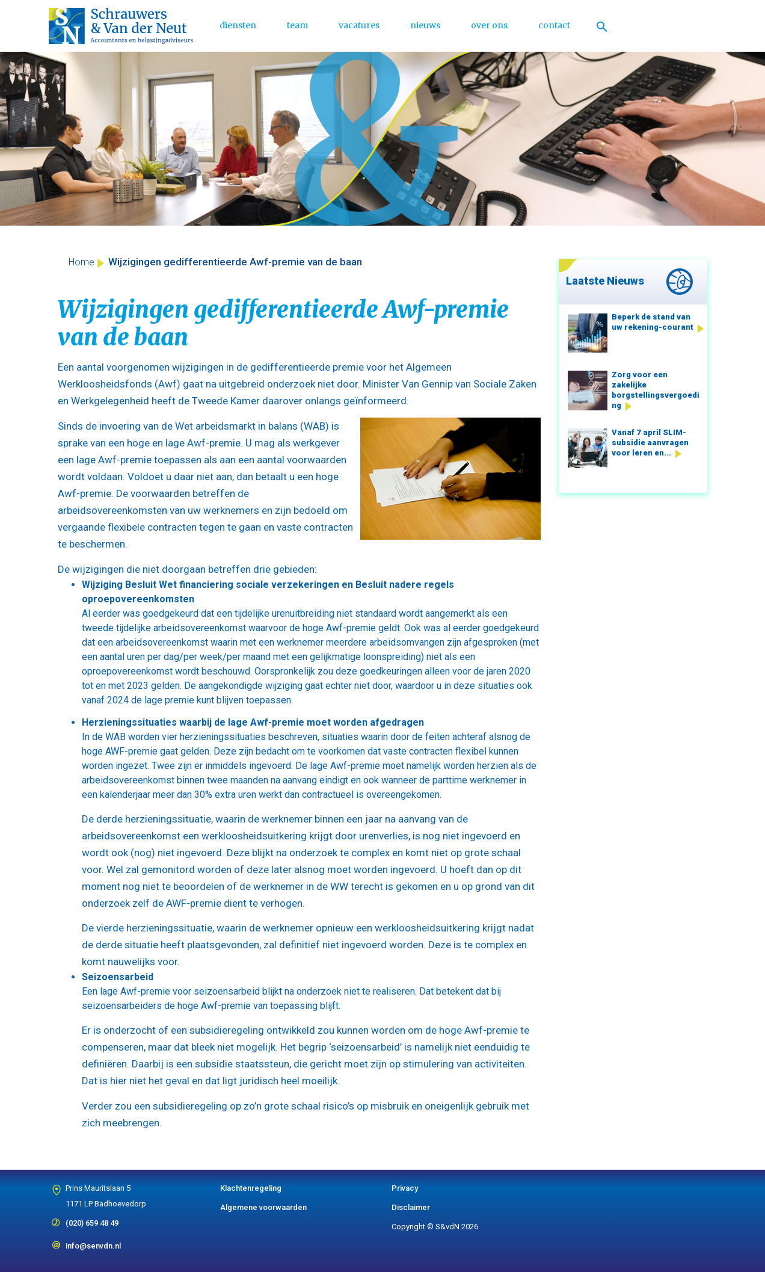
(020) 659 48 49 (92, 1219)
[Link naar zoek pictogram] (602, 26)
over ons (489, 25)
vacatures (359, 25)
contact (554, 25)
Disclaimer (411, 1207)
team (297, 25)
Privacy (405, 1188)
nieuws (425, 25)
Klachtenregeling (250, 1188)
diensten (238, 25)
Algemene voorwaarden (263, 1207)
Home (81, 262)
